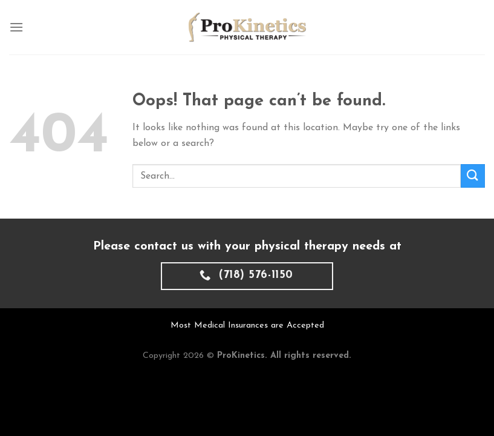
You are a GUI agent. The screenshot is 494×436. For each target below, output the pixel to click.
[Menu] (16, 27)
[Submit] (473, 176)
